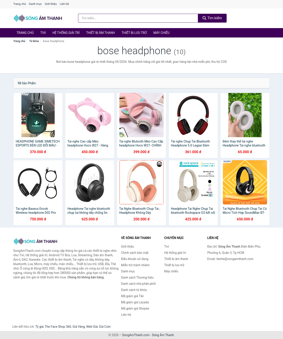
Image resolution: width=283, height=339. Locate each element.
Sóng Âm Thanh (163, 335)
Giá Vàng (79, 326)
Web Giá (92, 326)
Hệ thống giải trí (66, 33)
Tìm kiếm (212, 18)
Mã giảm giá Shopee (135, 308)
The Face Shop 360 (58, 326)
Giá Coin (105, 326)
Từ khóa (34, 41)
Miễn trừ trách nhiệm (135, 265)
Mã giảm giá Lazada (135, 302)
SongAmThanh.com (135, 335)
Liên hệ (64, 4)
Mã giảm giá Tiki (132, 296)
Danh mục (35, 4)
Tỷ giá (39, 326)
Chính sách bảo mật (135, 252)
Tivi (43, 33)
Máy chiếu (161, 33)
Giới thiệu (51, 4)
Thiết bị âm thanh (100, 33)
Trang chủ (19, 4)
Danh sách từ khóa (134, 290)
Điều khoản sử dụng (135, 259)
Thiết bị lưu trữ (134, 33)
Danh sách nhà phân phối (138, 283)
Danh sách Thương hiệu (137, 277)
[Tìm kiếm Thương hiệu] (138, 18)
